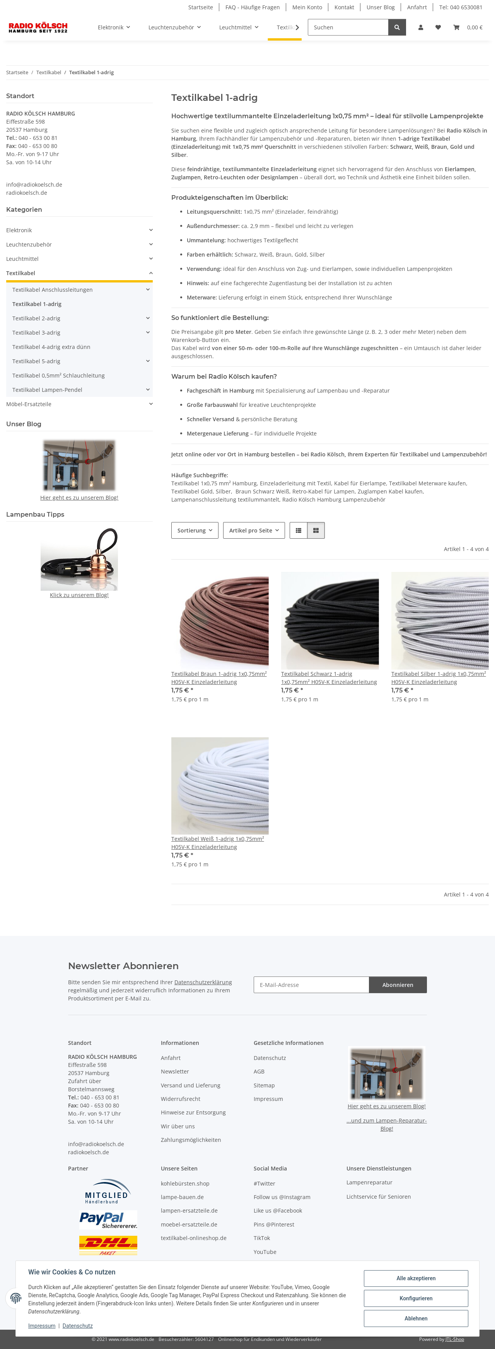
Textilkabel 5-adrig (36, 361)
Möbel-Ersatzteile (28, 404)
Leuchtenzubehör (29, 244)
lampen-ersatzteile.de (189, 1210)
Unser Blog (381, 7)
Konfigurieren (415, 1298)
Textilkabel (20, 273)
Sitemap (264, 1085)
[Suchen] (348, 27)
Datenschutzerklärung (203, 982)
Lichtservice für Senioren (378, 1196)
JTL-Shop (455, 1339)
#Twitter (264, 1183)
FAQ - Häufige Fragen (252, 7)
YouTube (265, 1251)
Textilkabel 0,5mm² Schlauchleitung (58, 375)
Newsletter (175, 1071)
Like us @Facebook (278, 1210)
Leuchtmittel (22, 258)
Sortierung (192, 530)
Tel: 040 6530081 (461, 7)
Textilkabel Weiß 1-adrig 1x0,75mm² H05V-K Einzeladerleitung (217, 843)
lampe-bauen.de (182, 1197)
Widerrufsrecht (180, 1098)
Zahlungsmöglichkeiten (191, 1139)
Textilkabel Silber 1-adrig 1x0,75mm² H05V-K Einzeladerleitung (438, 678)
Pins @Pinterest (274, 1224)
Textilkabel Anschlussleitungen (52, 289)
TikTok (262, 1238)
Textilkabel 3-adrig (36, 332)
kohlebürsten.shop (185, 1183)
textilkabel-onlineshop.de (194, 1238)
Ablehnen (416, 1318)
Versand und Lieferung (190, 1085)
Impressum (41, 1326)
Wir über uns (178, 1126)
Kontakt (344, 7)
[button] (420, 27)
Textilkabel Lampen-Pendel (47, 389)
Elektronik (19, 230)
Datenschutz (78, 1326)
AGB (259, 1071)
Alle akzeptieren (415, 1278)
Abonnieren (397, 984)
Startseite (200, 7)
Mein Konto (307, 7)
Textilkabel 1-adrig (36, 304)
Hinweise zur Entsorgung (193, 1112)
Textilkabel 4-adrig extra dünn (51, 346)
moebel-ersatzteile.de (189, 1224)
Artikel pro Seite (250, 530)
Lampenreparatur (369, 1182)
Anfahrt (417, 7)
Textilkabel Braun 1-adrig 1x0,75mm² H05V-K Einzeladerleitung (219, 678)
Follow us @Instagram (282, 1197)
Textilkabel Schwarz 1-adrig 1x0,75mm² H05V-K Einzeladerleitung (329, 678)
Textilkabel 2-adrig (36, 318)
